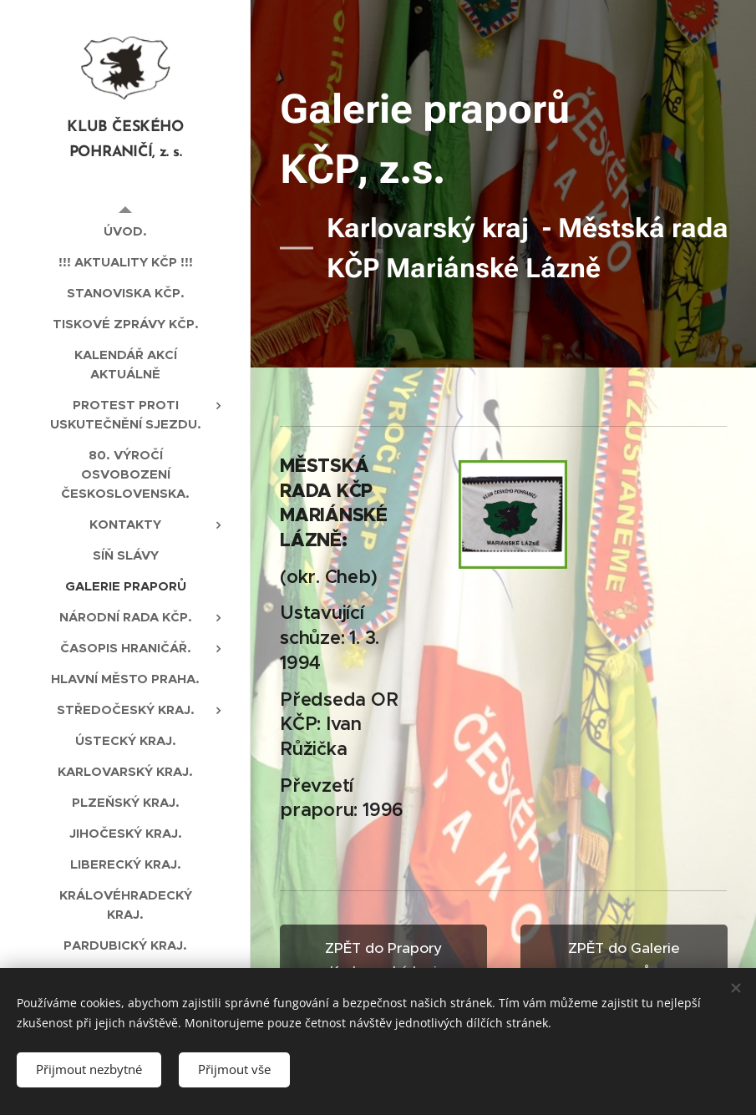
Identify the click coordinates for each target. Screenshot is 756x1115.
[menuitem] (125, 231)
